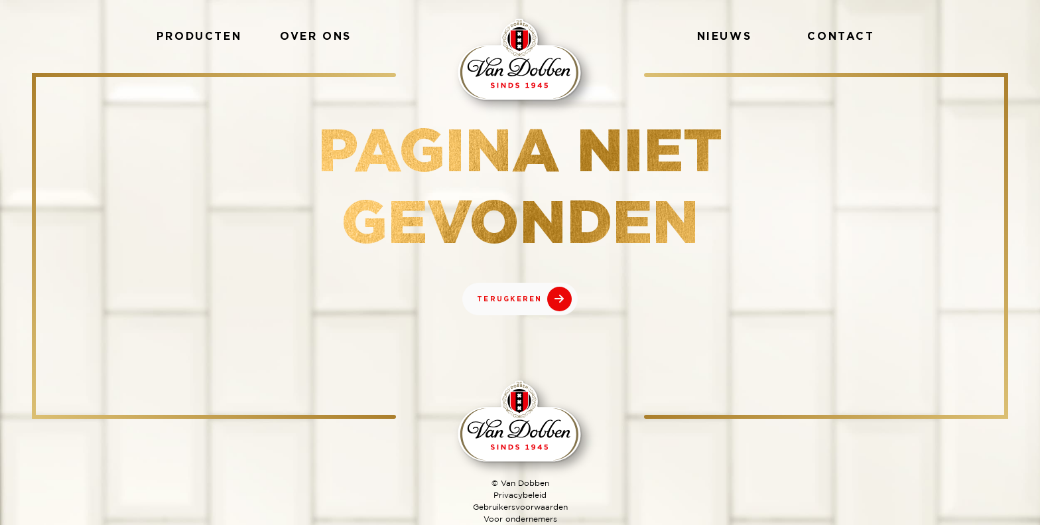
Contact (840, 36)
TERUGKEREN (509, 299)
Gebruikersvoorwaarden (520, 506)
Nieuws (724, 36)
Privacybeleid (520, 494)
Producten (199, 36)
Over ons (316, 36)
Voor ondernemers (520, 518)
